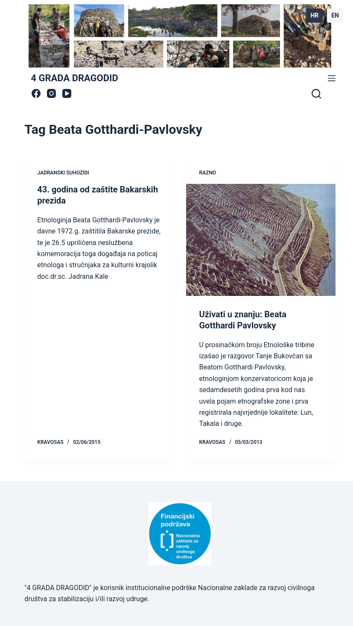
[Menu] (331, 78)
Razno (207, 173)
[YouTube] (66, 93)
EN (335, 15)
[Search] (316, 93)
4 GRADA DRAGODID (74, 78)
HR (314, 15)
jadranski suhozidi (63, 173)
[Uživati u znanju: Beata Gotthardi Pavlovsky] (260, 240)
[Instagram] (51, 93)
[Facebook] (36, 93)
